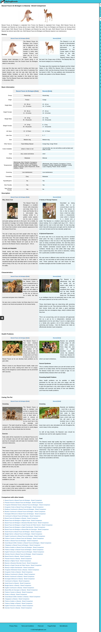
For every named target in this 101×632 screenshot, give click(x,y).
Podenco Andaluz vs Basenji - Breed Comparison (19, 601)
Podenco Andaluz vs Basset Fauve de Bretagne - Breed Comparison (24, 547)
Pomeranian (81, 33)
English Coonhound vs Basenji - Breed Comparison (19, 587)
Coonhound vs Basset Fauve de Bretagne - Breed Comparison (22, 516)
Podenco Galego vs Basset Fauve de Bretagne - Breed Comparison (24, 549)
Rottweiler (81, 53)
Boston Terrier (82, 60)
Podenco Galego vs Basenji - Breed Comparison (18, 603)
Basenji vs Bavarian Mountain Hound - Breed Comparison (21, 563)
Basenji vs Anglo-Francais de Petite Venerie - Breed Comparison (23, 565)
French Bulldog (82, 36)
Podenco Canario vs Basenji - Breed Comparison (19, 592)
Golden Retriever (83, 50)
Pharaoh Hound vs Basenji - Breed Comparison (18, 558)
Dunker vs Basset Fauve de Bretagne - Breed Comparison (21, 540)
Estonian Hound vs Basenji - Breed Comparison (18, 608)
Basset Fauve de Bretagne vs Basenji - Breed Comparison (21, 518)
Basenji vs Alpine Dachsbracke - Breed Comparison (19, 567)
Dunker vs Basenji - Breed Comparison (16, 594)
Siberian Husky (82, 23)
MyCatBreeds (63, 626)
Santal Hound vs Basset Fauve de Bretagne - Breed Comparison (23, 531)
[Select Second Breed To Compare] (89, 12)
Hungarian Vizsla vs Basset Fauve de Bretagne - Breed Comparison (24, 507)
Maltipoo (80, 87)
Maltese (80, 40)
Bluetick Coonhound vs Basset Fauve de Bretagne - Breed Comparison (25, 511)
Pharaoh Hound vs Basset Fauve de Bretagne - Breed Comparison (24, 502)
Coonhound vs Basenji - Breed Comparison (17, 581)
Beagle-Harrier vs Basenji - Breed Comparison (18, 585)
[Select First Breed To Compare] (89, 8)
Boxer (79, 66)
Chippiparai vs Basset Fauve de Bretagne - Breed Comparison (22, 545)
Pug (79, 43)
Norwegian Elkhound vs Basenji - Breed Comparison (20, 578)
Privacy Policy (13, 626)
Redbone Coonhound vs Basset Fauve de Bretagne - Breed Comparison (25, 509)
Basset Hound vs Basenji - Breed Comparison (18, 556)
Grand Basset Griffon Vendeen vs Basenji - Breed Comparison (22, 596)
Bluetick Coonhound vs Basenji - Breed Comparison (19, 576)
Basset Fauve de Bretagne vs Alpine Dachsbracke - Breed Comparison (25, 527)
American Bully (82, 63)
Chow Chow (81, 77)
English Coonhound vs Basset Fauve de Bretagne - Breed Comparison (25, 536)
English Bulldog (82, 29)
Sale (27, 38)
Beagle (80, 73)
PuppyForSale (52, 626)
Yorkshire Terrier (82, 26)
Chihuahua (81, 56)
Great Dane (81, 80)
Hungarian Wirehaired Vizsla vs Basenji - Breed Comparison (22, 569)
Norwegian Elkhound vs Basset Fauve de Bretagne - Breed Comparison (25, 513)
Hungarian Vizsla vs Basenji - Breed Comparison (19, 572)
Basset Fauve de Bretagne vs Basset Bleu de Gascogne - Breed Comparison (27, 529)
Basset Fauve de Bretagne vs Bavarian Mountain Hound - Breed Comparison (27, 522)
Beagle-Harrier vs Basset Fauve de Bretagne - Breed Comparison (23, 534)
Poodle (80, 83)
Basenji (55, 38)
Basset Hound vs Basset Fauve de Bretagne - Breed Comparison (23, 500)
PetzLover (41, 626)
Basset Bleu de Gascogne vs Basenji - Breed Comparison (21, 590)
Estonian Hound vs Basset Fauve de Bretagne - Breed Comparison (24, 554)
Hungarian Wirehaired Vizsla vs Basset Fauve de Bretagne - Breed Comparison (27, 505)
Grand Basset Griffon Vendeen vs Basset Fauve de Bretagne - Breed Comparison (28, 543)
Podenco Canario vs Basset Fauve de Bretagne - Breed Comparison (24, 538)
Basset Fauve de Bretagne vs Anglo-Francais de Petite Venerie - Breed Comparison (29, 525)
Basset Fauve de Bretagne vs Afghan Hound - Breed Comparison (23, 520)
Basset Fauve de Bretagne (18, 38)
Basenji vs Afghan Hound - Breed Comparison (18, 561)
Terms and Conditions (27, 626)
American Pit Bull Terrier (85, 70)
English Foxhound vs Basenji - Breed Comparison (19, 605)
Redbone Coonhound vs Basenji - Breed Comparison (20, 574)
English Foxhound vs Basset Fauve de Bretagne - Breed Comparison (24, 552)
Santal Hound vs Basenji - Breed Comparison (18, 583)
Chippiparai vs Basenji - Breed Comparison (17, 599)
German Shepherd (83, 46)
